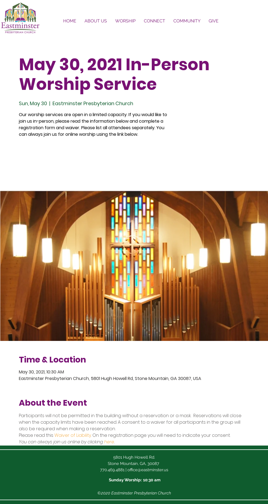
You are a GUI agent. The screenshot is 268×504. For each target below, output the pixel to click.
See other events (57, 164)
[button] (95, 20)
